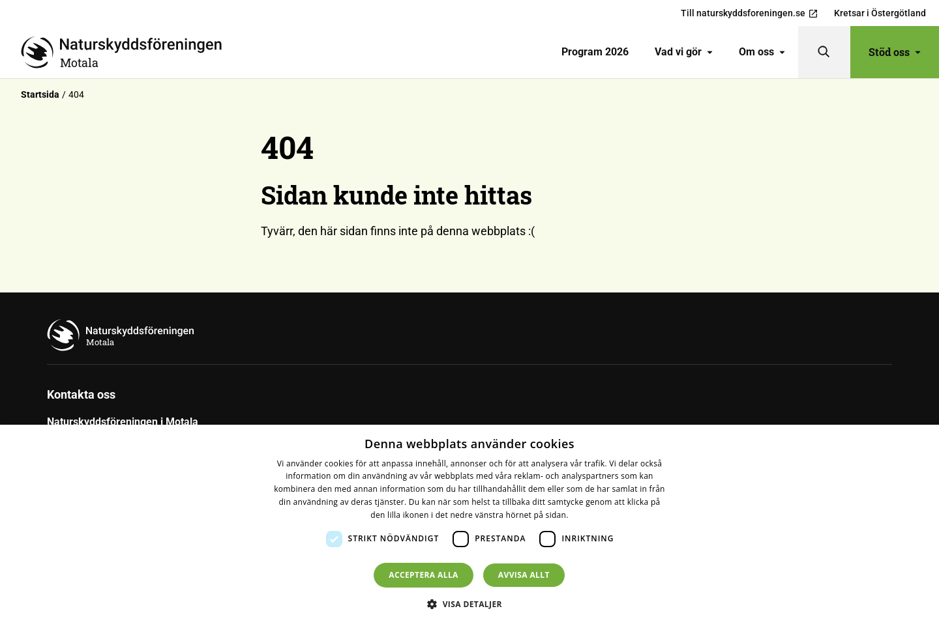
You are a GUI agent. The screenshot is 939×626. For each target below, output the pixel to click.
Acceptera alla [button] (423, 574)
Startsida (40, 94)
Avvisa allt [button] (524, 574)
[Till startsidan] (126, 52)
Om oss (762, 52)
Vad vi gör (684, 52)
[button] (469, 603)
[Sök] (824, 52)
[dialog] (469, 525)
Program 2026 (595, 52)
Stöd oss (895, 52)
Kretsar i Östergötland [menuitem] (880, 13)
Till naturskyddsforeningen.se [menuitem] (749, 13)
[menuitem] (595, 52)
